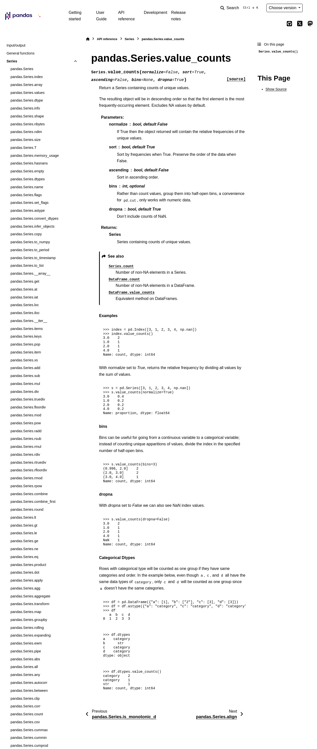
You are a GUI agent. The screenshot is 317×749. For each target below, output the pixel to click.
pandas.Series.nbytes (27, 124)
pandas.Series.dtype (26, 100)
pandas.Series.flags (26, 195)
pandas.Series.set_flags (29, 203)
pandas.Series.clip (25, 698)
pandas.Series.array (26, 85)
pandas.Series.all (24, 667)
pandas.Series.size (25, 140)
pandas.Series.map (25, 612)
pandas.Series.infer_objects (32, 226)
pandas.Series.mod (25, 415)
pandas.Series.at (23, 289)
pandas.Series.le (23, 533)
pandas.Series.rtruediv (28, 462)
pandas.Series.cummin (28, 738)
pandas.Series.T (23, 148)
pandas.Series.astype (27, 211)
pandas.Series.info (25, 108)
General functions (20, 53)
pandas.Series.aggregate (30, 596)
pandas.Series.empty (27, 171)
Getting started (75, 15)
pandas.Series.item (25, 352)
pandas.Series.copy (26, 234)
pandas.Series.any (25, 675)
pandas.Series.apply (26, 580)
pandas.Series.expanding (30, 635)
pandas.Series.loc (24, 305)
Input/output (15, 45)
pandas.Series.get (24, 281)
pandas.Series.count (26, 714)
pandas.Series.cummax (29, 730)
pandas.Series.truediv (27, 399)
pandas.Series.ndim (26, 132)
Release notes (178, 15)
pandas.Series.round (26, 509)
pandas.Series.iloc (25, 313)
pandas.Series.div (24, 392)
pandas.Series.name (26, 187)
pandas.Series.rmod (26, 478)
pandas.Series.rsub (25, 439)
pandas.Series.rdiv (25, 454)
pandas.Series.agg (25, 588)
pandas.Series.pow (25, 423)
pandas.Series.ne (24, 549)
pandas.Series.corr (25, 706)
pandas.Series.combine (29, 494)
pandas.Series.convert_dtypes (34, 218)
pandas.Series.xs (24, 360)
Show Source (276, 89)
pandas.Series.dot (24, 572)
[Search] (240, 8)
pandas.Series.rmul (25, 447)
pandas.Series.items (26, 329)
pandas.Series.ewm (26, 643)
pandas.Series (21, 69)
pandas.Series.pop (25, 344)
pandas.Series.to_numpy (30, 242)
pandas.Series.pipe (25, 651)
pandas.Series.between (29, 691)
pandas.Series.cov (25, 722)
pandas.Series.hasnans (29, 163)
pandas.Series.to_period (29, 250)
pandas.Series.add (25, 368)
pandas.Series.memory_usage (34, 156)
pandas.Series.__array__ (30, 273)
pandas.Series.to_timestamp (32, 258)
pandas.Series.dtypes (27, 179)
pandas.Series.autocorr (28, 683)
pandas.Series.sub (25, 376)
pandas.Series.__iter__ (28, 321)
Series (11, 61)
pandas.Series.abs (25, 659)
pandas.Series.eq (24, 557)
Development (155, 12)
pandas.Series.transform (29, 604)
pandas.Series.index (26, 77)
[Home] (87, 39)
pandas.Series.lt (23, 517)
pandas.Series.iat (24, 297)
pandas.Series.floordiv (28, 407)
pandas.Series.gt (23, 525)
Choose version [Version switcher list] (283, 8)
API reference (126, 15)
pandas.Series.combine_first (32, 502)
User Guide (101, 15)
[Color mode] (310, 8)
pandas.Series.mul (25, 384)
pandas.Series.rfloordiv (28, 470)
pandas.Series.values (27, 93)
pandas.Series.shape (27, 116)
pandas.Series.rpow (26, 486)
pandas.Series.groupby (28, 620)
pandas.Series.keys (26, 336)
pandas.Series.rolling (27, 628)
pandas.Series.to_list (27, 266)
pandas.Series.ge (24, 541)
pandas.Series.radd (25, 431)
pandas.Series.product (28, 565)
